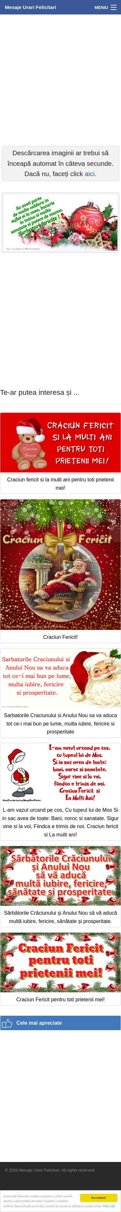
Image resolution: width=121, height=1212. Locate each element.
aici (90, 173)
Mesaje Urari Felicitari (30, 7)
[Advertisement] (60, 79)
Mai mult (109, 1206)
